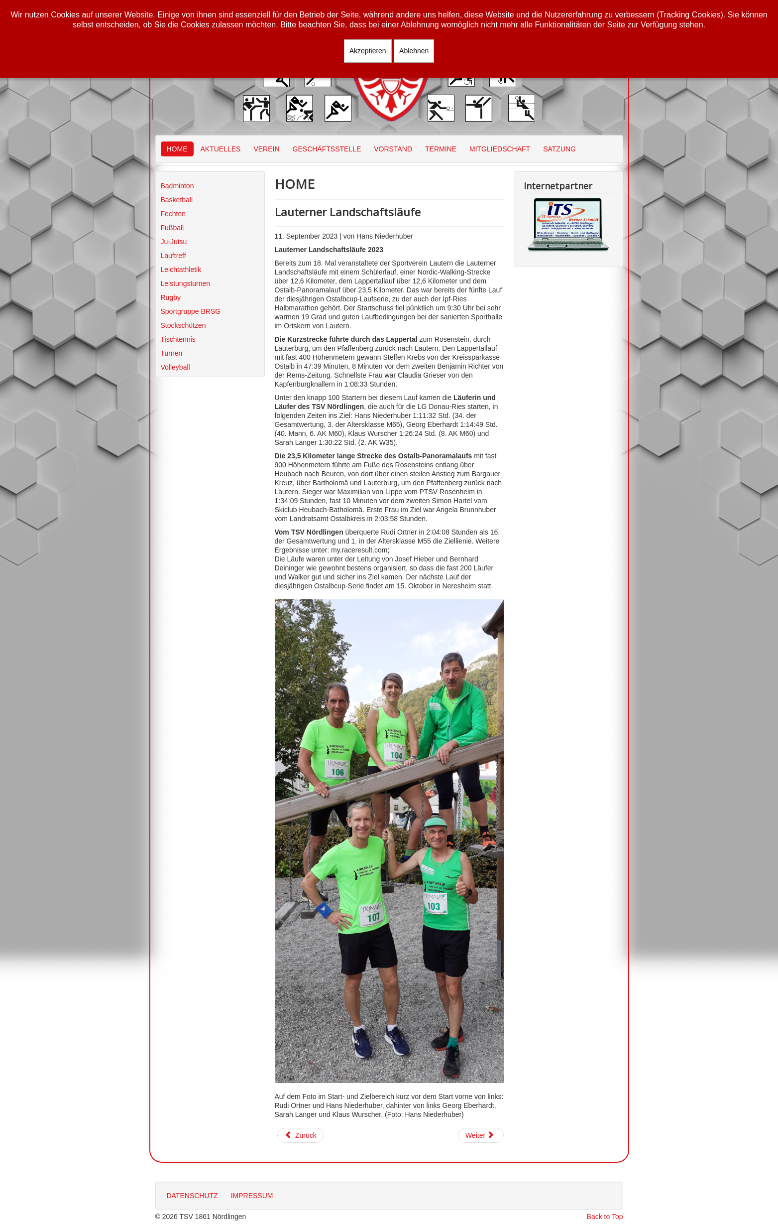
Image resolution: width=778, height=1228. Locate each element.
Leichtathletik (181, 269)
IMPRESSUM (252, 1196)
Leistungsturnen (186, 283)
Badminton (177, 186)
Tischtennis (178, 339)
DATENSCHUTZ (192, 1196)
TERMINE (440, 149)
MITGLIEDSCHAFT (499, 149)
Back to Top (605, 1217)
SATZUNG (559, 149)
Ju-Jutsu (174, 242)
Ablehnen (414, 51)
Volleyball (175, 367)
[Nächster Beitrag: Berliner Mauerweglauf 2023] (481, 1135)
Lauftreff (173, 256)
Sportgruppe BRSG (191, 311)
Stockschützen (183, 325)
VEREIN (266, 149)
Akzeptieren (367, 51)
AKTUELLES (221, 149)
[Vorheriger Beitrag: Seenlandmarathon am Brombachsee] (300, 1135)
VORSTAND (393, 149)
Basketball (177, 200)
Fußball (172, 228)
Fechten (173, 214)
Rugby (171, 297)
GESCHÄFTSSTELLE (327, 149)
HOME (177, 149)
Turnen (172, 353)
